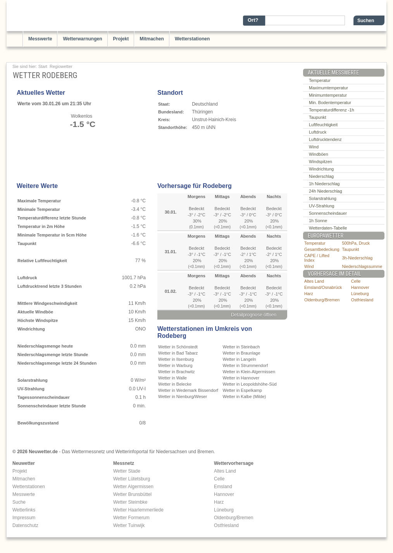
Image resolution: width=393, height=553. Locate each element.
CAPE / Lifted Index (316, 258)
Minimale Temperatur (38, 209)
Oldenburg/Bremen (322, 299)
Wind (314, 146)
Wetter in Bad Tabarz (178, 353)
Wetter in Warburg (175, 365)
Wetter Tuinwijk (129, 525)
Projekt (121, 39)
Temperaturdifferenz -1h (331, 110)
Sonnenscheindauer (328, 213)
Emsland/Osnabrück (323, 287)
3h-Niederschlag (357, 258)
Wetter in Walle (172, 378)
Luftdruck (27, 277)
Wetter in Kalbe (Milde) (244, 396)
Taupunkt (26, 243)
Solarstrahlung (32, 380)
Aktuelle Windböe (35, 312)
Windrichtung (31, 329)
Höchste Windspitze (37, 320)
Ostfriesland (362, 299)
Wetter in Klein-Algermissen (249, 371)
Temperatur (320, 80)
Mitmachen (152, 39)
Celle (356, 281)
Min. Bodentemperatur (330, 102)
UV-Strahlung (31, 388)
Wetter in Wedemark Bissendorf (188, 390)
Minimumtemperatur (328, 95)
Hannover (360, 287)
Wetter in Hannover (241, 378)
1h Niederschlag (324, 183)
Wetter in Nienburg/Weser (182, 396)
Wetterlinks (23, 510)
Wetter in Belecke (174, 384)
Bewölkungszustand (38, 423)
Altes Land (314, 281)
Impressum (23, 517)
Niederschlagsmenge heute (45, 346)
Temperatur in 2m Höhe (41, 226)
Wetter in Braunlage (241, 353)
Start (42, 66)
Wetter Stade (126, 471)
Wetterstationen (192, 39)
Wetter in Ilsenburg (176, 359)
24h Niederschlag (325, 191)
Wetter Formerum (131, 517)
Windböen (318, 154)
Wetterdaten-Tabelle (328, 228)
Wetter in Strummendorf (245, 365)
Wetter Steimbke (130, 502)
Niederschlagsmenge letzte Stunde (52, 354)
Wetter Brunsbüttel (132, 494)
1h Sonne (318, 220)
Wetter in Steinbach (241, 346)
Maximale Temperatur (39, 200)
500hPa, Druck (356, 243)
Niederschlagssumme (362, 266)
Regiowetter (61, 66)
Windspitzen (320, 161)
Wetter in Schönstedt (178, 346)
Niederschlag (321, 176)
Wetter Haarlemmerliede (138, 510)
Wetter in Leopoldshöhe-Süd (250, 384)
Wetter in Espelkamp (242, 390)
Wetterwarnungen (82, 39)
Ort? (253, 20)
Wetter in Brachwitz (176, 371)
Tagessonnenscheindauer (43, 397)
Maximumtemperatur (328, 87)
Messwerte (40, 39)
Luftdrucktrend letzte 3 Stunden (49, 286)
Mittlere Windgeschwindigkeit (47, 303)
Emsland (223, 486)
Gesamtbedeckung (322, 249)
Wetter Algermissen (133, 486)
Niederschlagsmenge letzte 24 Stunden (57, 363)
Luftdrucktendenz (325, 139)
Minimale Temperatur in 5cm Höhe (51, 235)
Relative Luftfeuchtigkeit (42, 260)
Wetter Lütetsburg (131, 479)
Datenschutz (25, 525)
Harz (308, 293)
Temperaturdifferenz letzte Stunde (51, 218)
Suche (19, 502)
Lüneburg (360, 293)
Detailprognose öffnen (253, 315)
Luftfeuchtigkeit (323, 124)
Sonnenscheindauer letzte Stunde (51, 405)
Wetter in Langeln (239, 359)
